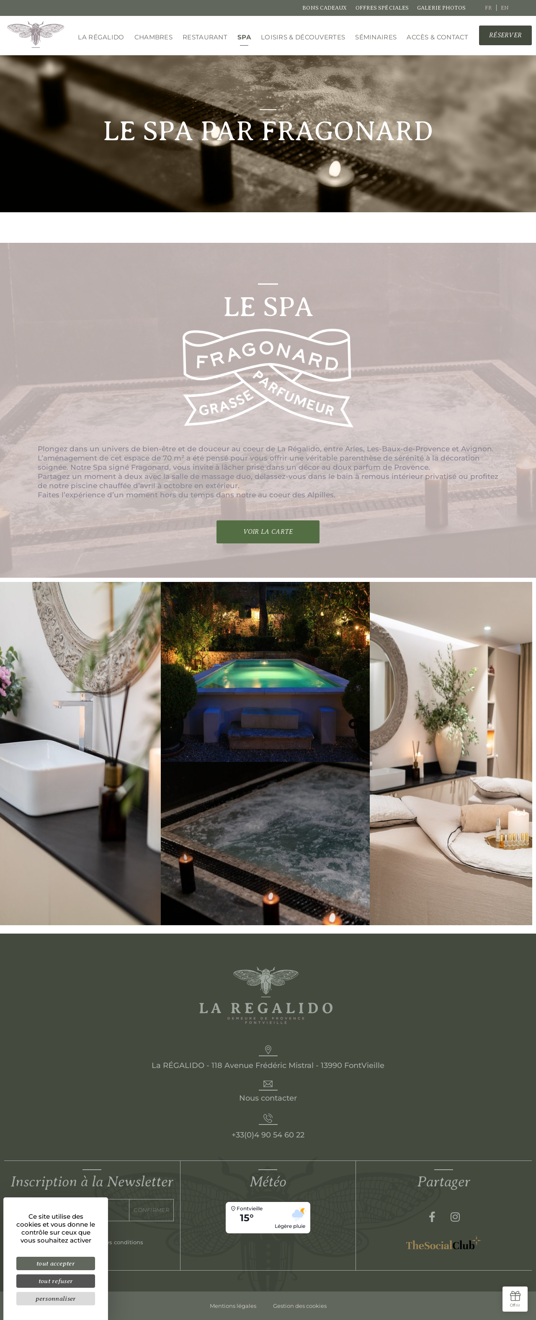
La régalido (101, 37)
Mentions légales (233, 1305)
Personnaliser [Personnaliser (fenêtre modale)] (56, 1298)
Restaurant (205, 37)
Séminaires (376, 37)
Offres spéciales (382, 8)
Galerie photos (441, 8)
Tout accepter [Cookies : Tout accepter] (55, 1263)
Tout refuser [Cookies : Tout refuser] (56, 1281)
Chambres (153, 37)
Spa (244, 37)
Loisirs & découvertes (303, 37)
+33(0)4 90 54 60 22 (268, 1135)
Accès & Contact (438, 37)
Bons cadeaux (324, 8)
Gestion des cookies (300, 1305)
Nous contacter (268, 1098)
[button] (505, 35)
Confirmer (151, 1210)
